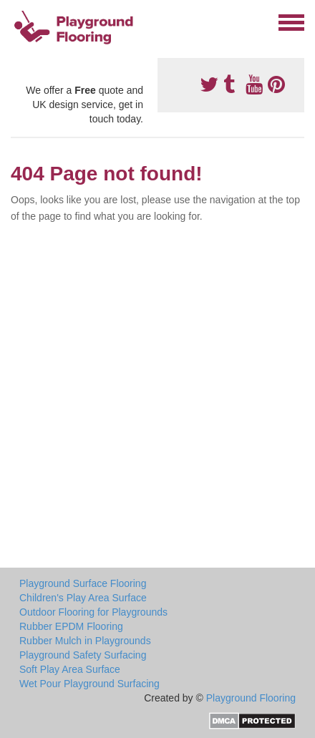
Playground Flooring (251, 698)
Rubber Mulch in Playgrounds (85, 640)
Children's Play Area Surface (83, 597)
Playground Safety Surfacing (82, 655)
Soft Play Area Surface (69, 669)
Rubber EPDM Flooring (71, 626)
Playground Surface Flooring (82, 583)
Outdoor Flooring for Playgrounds (93, 612)
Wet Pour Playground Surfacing (89, 683)
